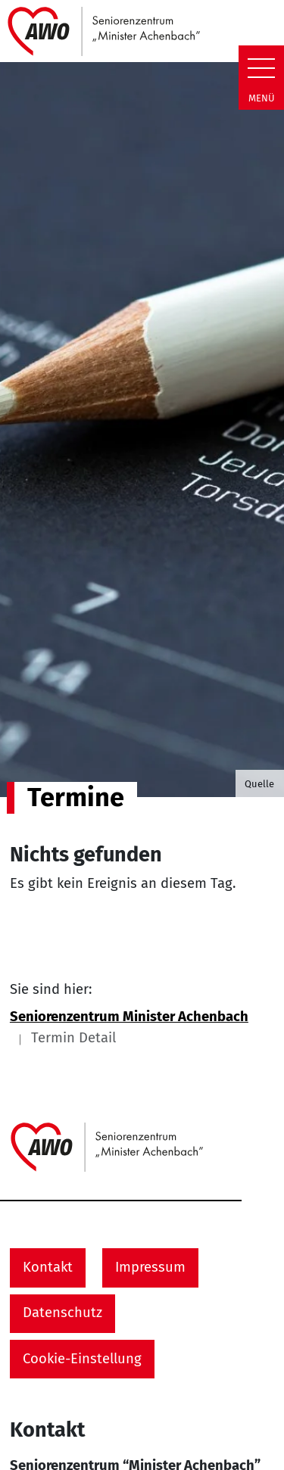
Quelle (259, 784)
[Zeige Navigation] (261, 68)
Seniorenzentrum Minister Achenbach (129, 1016)
